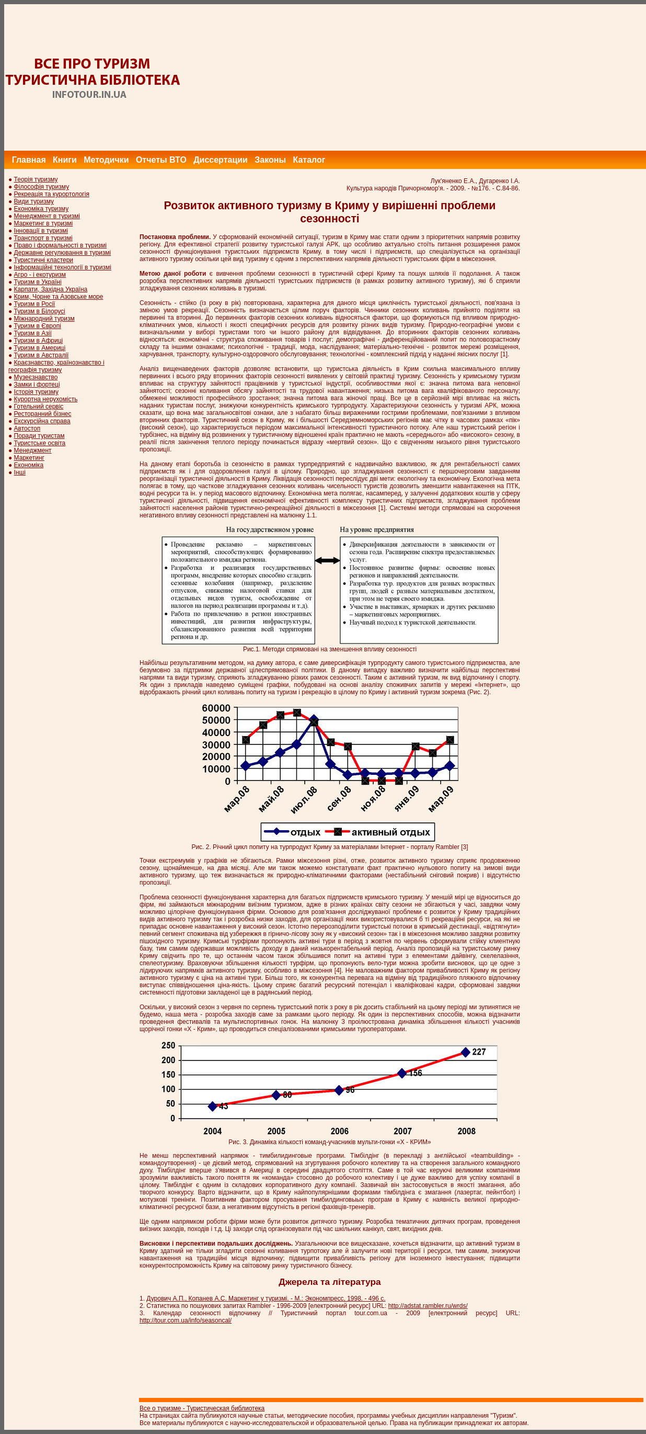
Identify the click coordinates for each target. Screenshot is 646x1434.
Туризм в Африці (38, 340)
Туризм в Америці (40, 348)
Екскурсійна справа (42, 421)
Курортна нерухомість (46, 399)
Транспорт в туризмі (43, 238)
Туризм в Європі (37, 326)
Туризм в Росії (34, 304)
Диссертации (220, 159)
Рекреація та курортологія (51, 194)
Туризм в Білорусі (39, 311)
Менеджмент (33, 450)
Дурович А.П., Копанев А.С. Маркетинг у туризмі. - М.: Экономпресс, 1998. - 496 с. (265, 1298)
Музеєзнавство (36, 377)
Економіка (28, 465)
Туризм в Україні (38, 282)
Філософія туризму (42, 186)
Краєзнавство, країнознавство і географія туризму (56, 366)
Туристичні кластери (43, 260)
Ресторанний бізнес (43, 413)
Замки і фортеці (37, 384)
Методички (106, 159)
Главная (29, 159)
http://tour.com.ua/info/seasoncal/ (186, 1320)
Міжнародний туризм (44, 318)
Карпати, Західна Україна (51, 289)
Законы (270, 159)
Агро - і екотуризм (40, 274)
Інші (20, 472)
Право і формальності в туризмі (60, 245)
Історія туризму (36, 392)
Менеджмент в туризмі (47, 216)
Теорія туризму (36, 179)
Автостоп (27, 428)
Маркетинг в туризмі (43, 223)
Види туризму (34, 201)
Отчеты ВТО (161, 159)
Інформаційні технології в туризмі (62, 267)
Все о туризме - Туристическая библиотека (202, 1408)
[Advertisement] (456, 77)
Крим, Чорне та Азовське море (58, 296)
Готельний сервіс (39, 406)
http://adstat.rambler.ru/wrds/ (428, 1305)
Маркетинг (29, 457)
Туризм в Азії (33, 333)
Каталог (309, 159)
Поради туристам (39, 435)
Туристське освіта (40, 443)
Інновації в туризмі (41, 230)
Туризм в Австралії (41, 355)
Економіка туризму (41, 208)
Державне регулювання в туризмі (62, 252)
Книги (65, 159)
